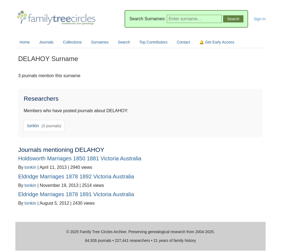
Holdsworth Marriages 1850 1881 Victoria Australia (79, 158)
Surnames (100, 42)
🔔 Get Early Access (216, 42)
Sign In (260, 19)
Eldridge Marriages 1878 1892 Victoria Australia (76, 176)
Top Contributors (153, 42)
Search (124, 42)
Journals (46, 42)
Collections (72, 42)
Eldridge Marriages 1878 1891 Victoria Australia (76, 194)
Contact (183, 42)
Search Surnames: (147, 18)
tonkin (44, 125)
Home (24, 42)
